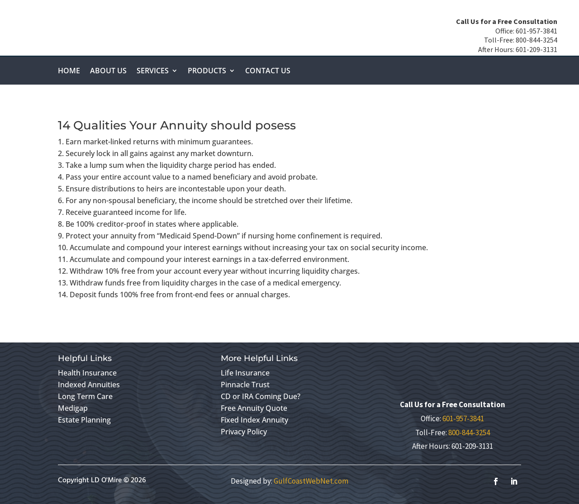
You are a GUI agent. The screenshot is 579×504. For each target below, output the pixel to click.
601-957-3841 (463, 418)
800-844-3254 (469, 432)
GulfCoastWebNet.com (311, 481)
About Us (108, 71)
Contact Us (267, 71)
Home (69, 71)
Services (153, 71)
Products (207, 71)
